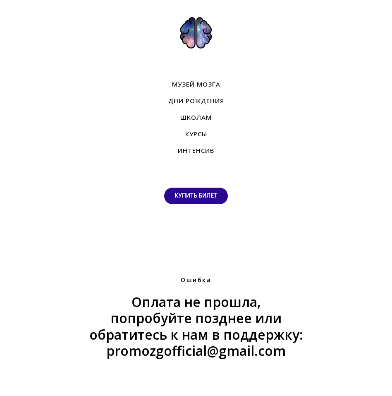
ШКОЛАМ (196, 117)
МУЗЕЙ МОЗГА (196, 84)
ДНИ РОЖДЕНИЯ (196, 101)
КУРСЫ (196, 134)
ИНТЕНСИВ (196, 150)
